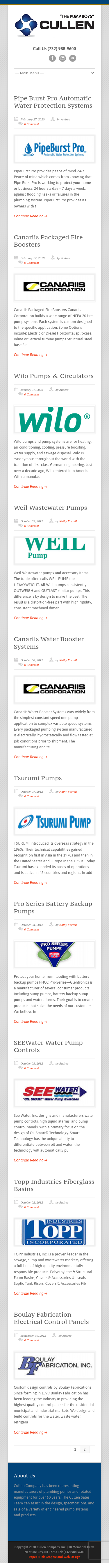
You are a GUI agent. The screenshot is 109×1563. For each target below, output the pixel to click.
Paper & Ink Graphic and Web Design (54, 1557)
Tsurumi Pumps (38, 778)
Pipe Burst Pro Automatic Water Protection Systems (53, 101)
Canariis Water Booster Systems (49, 642)
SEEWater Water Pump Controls (48, 1046)
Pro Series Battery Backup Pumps (53, 907)
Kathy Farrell (68, 521)
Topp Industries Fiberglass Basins (54, 1185)
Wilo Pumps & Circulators (54, 376)
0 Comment (31, 124)
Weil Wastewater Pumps (50, 507)
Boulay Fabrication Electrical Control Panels (51, 1318)
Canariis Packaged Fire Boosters (48, 240)
